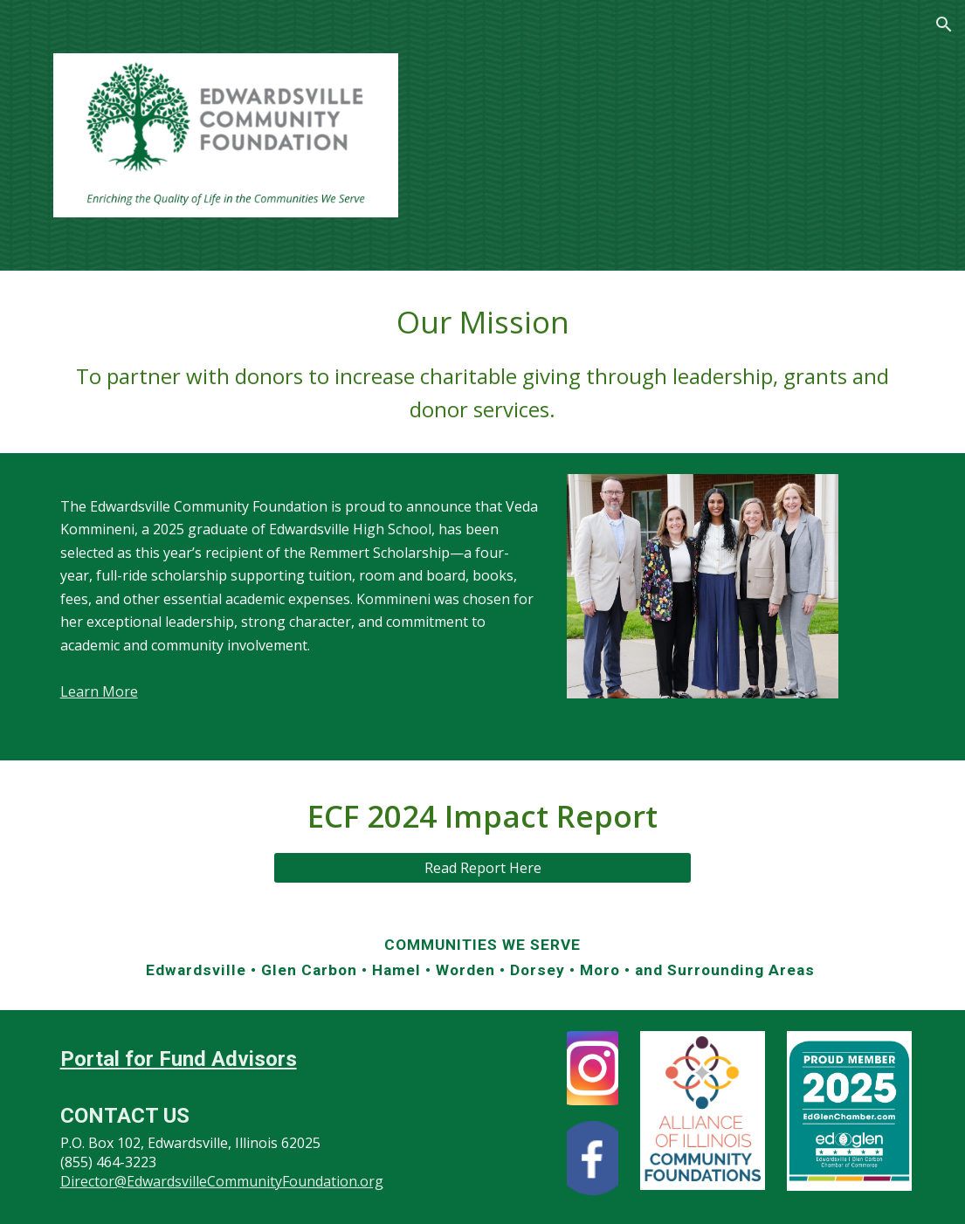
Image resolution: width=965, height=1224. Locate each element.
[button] (944, 24)
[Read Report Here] (482, 867)
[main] (483, 362)
